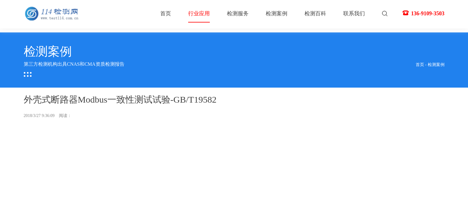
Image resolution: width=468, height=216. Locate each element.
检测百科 (315, 13)
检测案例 (276, 13)
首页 (165, 13)
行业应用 (199, 16)
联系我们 (354, 13)
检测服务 (238, 13)
